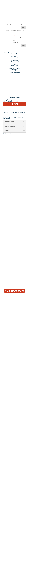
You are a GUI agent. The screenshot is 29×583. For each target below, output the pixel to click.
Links (13, 40)
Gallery (23, 25)
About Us (6, 25)
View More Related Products (14, 291)
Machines (7, 38)
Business (15, 38)
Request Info (20, 30)
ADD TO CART (14, 104)
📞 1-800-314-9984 (10, 30)
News (11, 25)
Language (13, 42)
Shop (21, 38)
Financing (17, 25)
